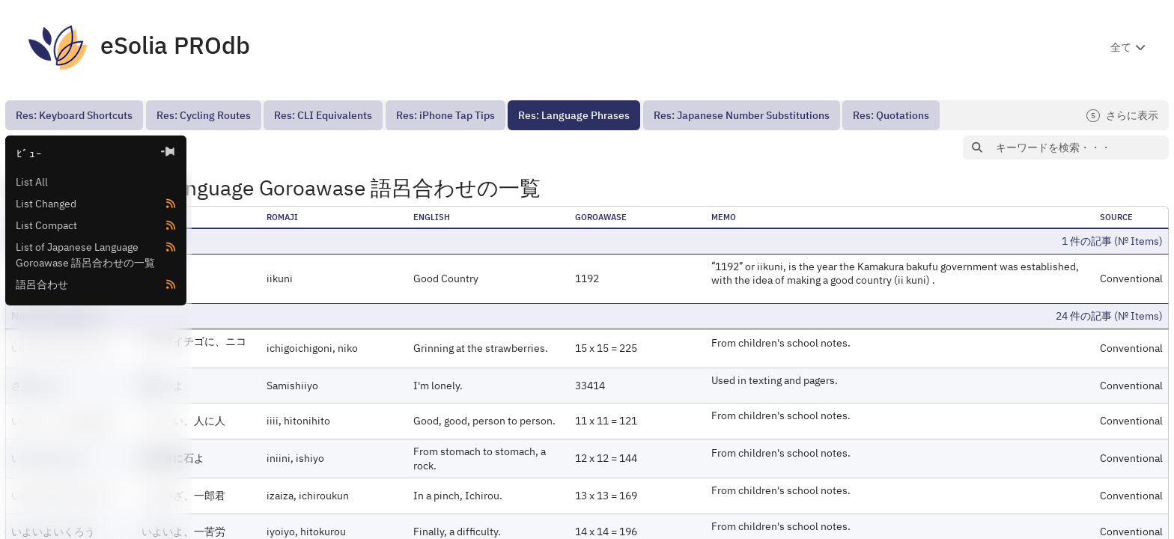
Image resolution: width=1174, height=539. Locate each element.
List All (32, 182)
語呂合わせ (42, 284)
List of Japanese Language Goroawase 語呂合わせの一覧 (85, 255)
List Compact (46, 225)
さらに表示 (1122, 116)
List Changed (46, 203)
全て (1120, 47)
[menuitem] (74, 115)
